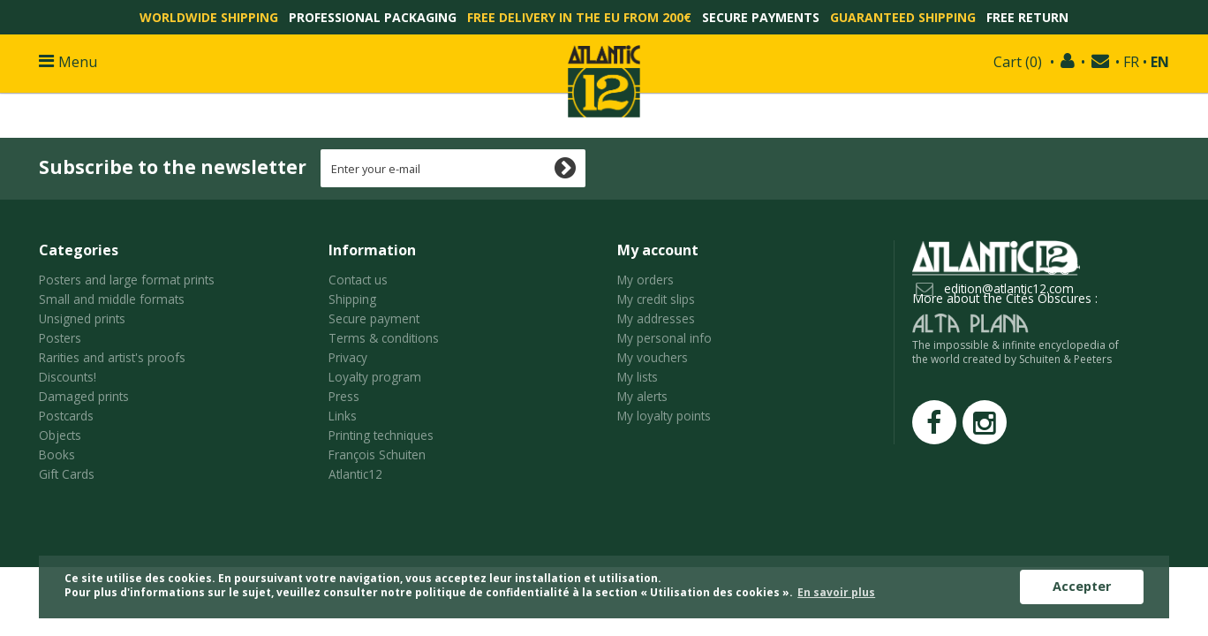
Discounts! (67, 376)
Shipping (352, 299)
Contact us (358, 279)
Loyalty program (374, 376)
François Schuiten (377, 454)
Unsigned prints (82, 318)
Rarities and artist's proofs (112, 357)
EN (1160, 62)
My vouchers (652, 357)
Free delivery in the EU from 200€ (579, 17)
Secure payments (760, 17)
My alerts (642, 396)
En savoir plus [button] (836, 592)
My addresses (656, 318)
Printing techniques (381, 435)
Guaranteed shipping (903, 17)
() (1017, 62)
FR (1131, 62)
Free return (1027, 17)
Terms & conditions (383, 337)
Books (57, 454)
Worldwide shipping (209, 17)
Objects (60, 435)
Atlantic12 (355, 474)
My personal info (664, 337)
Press (343, 396)
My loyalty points (664, 415)
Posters (60, 337)
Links (342, 415)
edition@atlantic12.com (1009, 288)
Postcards (66, 415)
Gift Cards (66, 474)
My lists (637, 376)
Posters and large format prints (127, 279)
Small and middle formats (112, 299)
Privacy (347, 357)
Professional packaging (373, 17)
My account (657, 250)
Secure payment (373, 318)
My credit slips (656, 299)
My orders (645, 279)
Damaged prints (84, 396)
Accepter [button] (1082, 586)
